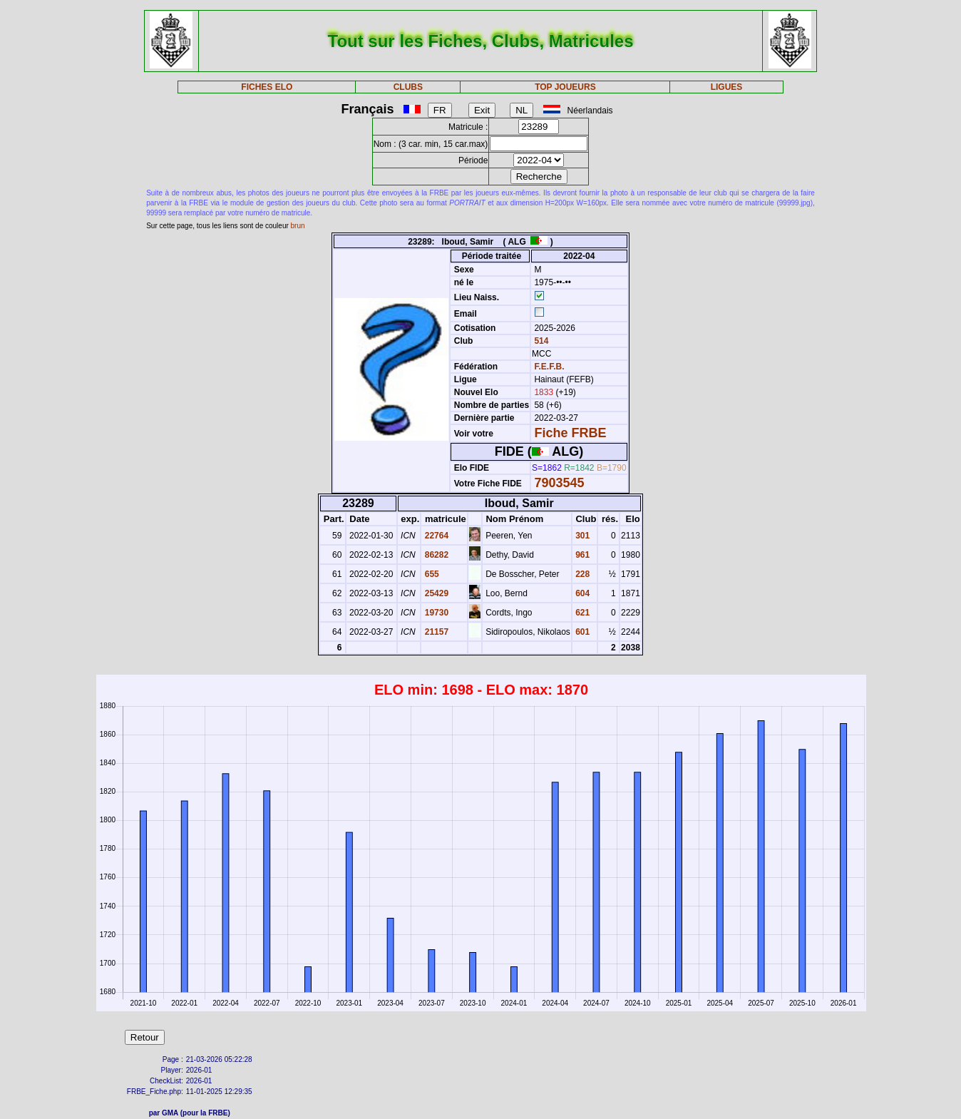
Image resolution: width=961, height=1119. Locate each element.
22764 (435, 536)
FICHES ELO (266, 87)
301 (581, 536)
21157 (435, 632)
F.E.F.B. (549, 367)
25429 (435, 593)
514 (540, 341)
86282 (435, 555)
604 (581, 593)
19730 (435, 613)
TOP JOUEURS (565, 87)
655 (430, 574)
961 (581, 555)
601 (581, 632)
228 (581, 574)
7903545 (559, 483)
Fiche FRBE (570, 433)
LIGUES (727, 87)
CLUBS (408, 87)
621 (581, 613)
